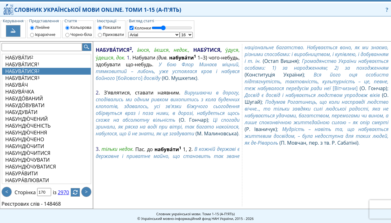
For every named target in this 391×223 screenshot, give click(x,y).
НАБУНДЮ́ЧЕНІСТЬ (28, 125)
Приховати (113, 34)
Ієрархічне (45, 34)
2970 (67, 192)
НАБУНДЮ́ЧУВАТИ (27, 159)
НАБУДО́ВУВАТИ (25, 105)
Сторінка (25, 192)
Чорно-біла (81, 34)
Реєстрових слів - (22, 203)
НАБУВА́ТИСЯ (22, 64)
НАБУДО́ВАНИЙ (24, 98)
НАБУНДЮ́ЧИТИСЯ (28, 153)
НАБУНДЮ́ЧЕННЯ (26, 132)
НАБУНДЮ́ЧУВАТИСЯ (30, 166)
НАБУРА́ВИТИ (21, 173)
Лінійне (42, 27)
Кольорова (80, 27)
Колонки (142, 28)
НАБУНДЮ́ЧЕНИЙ (26, 119)
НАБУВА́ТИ (19, 57)
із (58, 192)
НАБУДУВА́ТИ (21, 112)
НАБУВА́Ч (16, 84)
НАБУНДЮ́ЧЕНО (24, 139)
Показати (112, 27)
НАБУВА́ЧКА (19, 91)
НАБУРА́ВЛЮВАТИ (27, 180)
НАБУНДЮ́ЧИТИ (24, 146)
